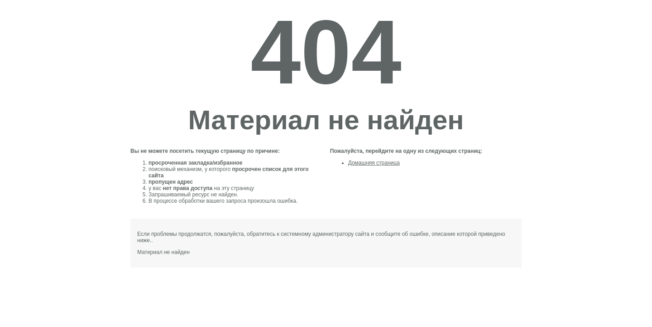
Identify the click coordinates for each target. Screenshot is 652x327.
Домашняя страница (374, 163)
